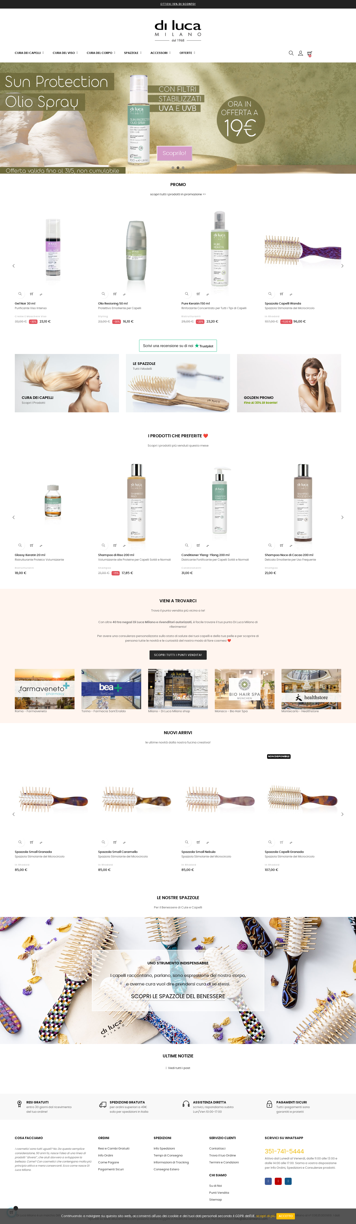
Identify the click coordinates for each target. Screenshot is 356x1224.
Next (336, 691)
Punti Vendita (219, 1192)
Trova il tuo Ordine (222, 1155)
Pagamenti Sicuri (111, 1169)
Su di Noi (215, 1185)
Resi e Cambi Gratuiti (113, 1148)
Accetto (286, 1216)
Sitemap (215, 1199)
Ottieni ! (178, 4)
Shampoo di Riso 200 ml (116, 555)
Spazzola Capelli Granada (284, 852)
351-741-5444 (284, 1152)
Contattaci (217, 1148)
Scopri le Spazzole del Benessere (178, 996)
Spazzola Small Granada (33, 852)
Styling (103, 316)
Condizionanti (191, 568)
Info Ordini (105, 1155)
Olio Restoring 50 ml (113, 303)
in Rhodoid (272, 316)
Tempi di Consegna (168, 1155)
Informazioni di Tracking (171, 1162)
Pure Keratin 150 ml (195, 303)
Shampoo (104, 568)
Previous (19, 691)
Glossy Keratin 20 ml (30, 555)
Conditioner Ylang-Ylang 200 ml (205, 555)
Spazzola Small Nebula (198, 852)
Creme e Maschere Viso (31, 316)
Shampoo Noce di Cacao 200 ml (289, 555)
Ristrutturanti (191, 316)
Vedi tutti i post (178, 1068)
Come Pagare (108, 1162)
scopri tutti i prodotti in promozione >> (178, 194)
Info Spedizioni (164, 1148)
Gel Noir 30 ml (25, 303)
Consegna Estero (166, 1169)
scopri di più (265, 1216)
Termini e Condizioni (224, 1162)
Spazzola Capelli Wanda (283, 303)
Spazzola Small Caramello (117, 852)
